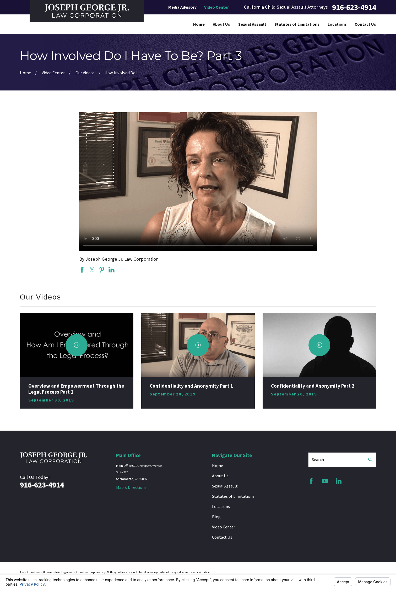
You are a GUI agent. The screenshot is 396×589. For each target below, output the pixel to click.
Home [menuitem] (199, 24)
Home (217, 465)
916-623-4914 (354, 7)
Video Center (216, 7)
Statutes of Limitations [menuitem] (296, 24)
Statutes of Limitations (233, 496)
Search (318, 459)
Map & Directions (131, 487)
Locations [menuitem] (337, 24)
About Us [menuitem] (221, 24)
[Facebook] (311, 481)
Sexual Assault (225, 486)
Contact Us (222, 537)
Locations (221, 506)
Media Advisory (182, 7)
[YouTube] (325, 481)
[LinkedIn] (339, 481)
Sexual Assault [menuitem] (252, 24)
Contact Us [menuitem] (365, 24)
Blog (216, 516)
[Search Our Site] (370, 460)
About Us (220, 475)
